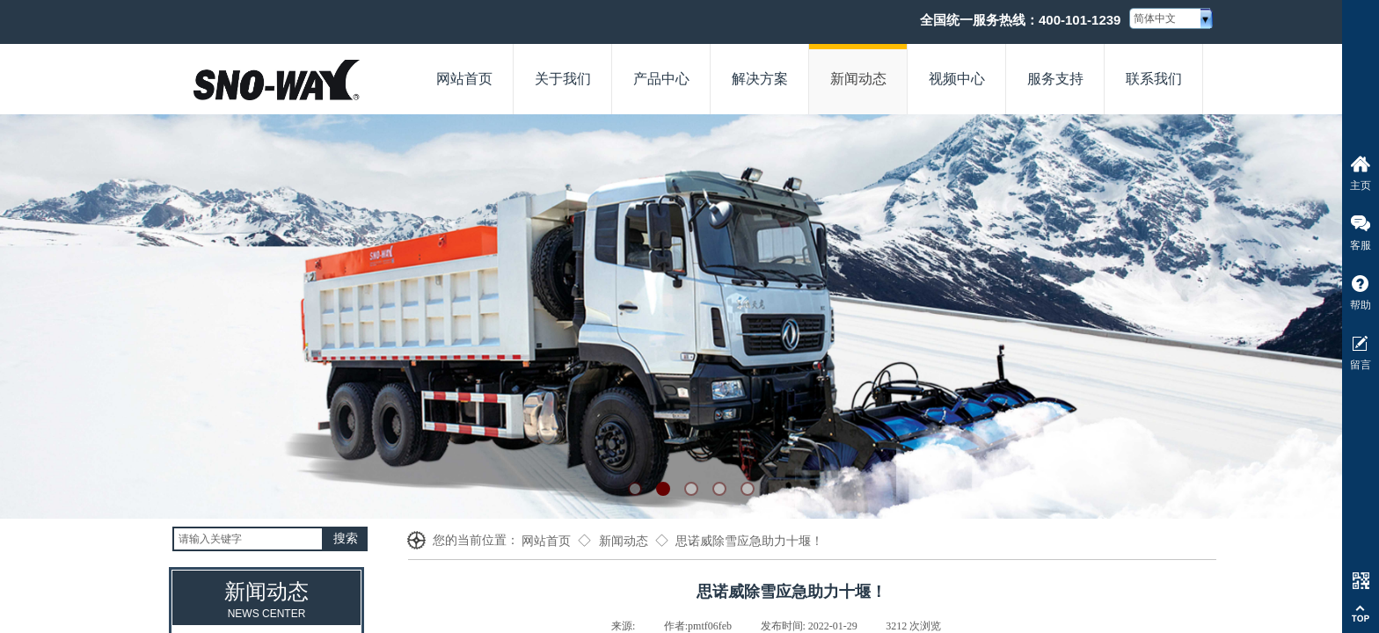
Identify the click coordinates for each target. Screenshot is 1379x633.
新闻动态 (623, 541)
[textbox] (248, 539)
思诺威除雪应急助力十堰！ (749, 541)
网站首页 (546, 541)
